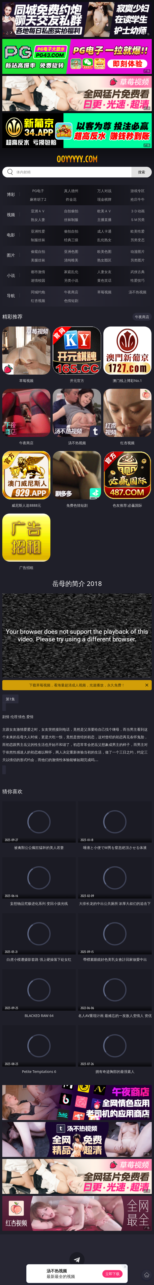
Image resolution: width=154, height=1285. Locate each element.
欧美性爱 (137, 231)
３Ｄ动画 (137, 211)
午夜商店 (71, 292)
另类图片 (137, 260)
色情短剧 (71, 300)
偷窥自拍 (38, 251)
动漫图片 (137, 251)
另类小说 (71, 280)
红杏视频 (38, 300)
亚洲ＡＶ (38, 211)
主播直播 (104, 219)
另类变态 (137, 239)
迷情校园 (38, 280)
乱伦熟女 (104, 239)
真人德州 (71, 190)
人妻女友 (104, 271)
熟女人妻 (38, 219)
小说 (11, 275)
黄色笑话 (104, 280)
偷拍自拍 (71, 231)
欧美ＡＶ (104, 211)
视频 (11, 214)
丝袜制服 (71, 219)
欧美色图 (104, 251)
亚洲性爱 (38, 231)
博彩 (11, 194)
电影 (11, 235)
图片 (11, 255)
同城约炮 (38, 292)
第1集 (10, 699)
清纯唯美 (71, 260)
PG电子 (38, 190)
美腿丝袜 (38, 260)
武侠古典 (137, 271)
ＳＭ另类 (137, 219)
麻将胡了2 (38, 199)
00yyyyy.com (77, 159)
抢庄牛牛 (137, 199)
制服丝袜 (38, 239)
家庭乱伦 (71, 271)
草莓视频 (104, 292)
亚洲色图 (71, 251)
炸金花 (71, 199)
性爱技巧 (137, 280)
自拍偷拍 (71, 211)
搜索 (141, 172)
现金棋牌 (104, 199)
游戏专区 (137, 190)
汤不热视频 (137, 292)
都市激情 (38, 271)
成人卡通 (104, 231)
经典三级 (71, 239)
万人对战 (104, 190)
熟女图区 (104, 260)
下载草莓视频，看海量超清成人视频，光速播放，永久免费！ (89, 685)
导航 (11, 295)
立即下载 (112, 1273)
